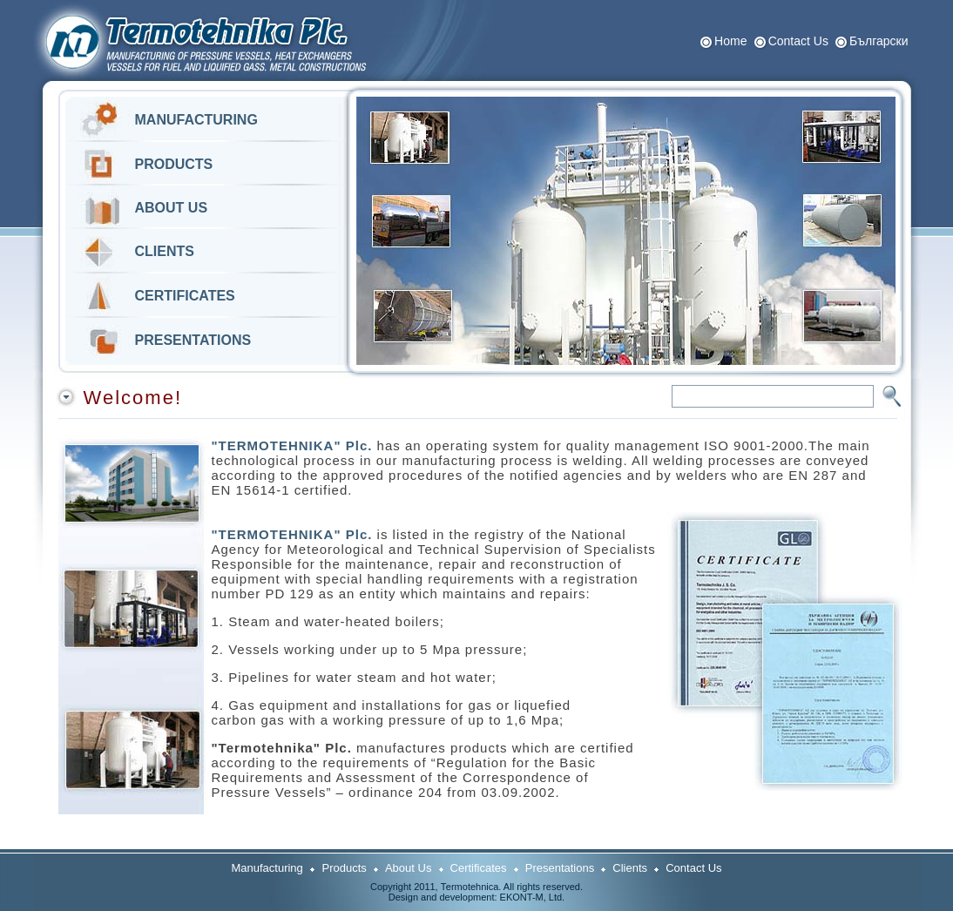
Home (730, 41)
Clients (629, 867)
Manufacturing (268, 867)
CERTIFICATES (185, 295)
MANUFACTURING (196, 119)
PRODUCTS (174, 164)
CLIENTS (164, 251)
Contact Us (798, 41)
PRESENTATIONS (193, 340)
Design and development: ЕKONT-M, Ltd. (476, 897)
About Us (408, 867)
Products (344, 867)
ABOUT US (171, 207)
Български (878, 41)
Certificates (478, 867)
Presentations (560, 867)
